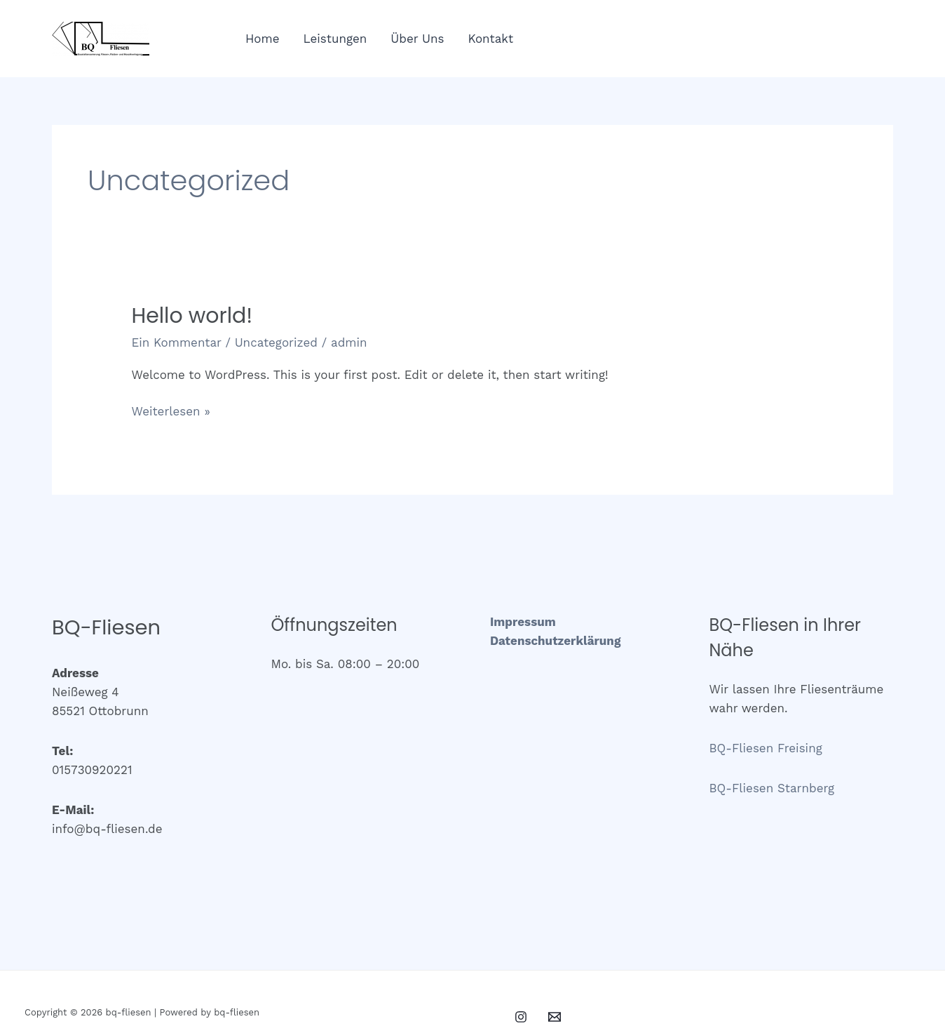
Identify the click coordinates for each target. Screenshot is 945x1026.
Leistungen (335, 39)
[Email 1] (885, 39)
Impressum (523, 622)
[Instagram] (862, 39)
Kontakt (490, 39)
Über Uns (417, 39)
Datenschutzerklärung (555, 641)
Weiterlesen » (170, 410)
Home (262, 39)
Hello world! (191, 316)
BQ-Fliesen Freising (765, 748)
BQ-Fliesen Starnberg (772, 788)
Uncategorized (276, 342)
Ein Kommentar (176, 342)
